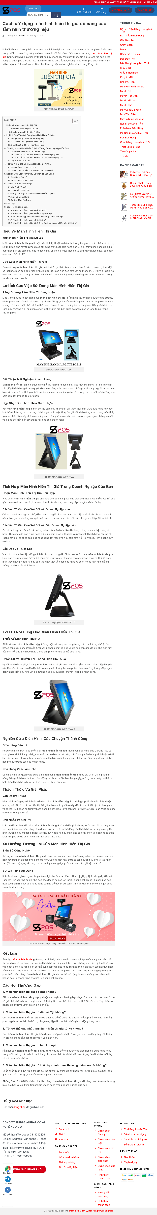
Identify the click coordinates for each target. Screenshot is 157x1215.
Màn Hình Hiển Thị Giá (132, 86)
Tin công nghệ (128, 151)
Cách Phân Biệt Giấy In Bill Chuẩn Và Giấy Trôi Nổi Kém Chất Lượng (141, 217)
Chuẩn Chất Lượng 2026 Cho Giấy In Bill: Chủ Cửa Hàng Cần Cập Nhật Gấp (141, 184)
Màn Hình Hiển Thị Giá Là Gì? (24, 129)
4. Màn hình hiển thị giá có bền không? (28, 220)
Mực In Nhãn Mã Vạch (132, 119)
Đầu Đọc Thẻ (127, 58)
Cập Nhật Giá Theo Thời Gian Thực (27, 145)
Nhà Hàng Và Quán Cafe (22, 180)
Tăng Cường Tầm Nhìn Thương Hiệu (28, 138)
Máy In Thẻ (126, 105)
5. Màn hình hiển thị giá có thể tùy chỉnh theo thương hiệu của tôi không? (44, 223)
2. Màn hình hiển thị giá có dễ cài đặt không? (31, 213)
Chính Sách (126, 45)
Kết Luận (10, 203)
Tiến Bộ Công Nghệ (20, 197)
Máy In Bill (125, 91)
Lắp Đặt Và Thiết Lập (20, 160)
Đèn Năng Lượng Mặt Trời (134, 63)
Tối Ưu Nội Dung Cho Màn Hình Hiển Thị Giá (28, 164)
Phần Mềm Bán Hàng (131, 128)
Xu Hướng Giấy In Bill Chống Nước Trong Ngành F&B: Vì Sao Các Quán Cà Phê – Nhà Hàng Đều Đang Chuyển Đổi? (141, 195)
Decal (123, 49)
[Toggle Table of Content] (73, 121)
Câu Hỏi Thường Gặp (17, 207)
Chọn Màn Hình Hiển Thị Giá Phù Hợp (28, 152)
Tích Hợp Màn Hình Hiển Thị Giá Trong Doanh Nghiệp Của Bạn (37, 148)
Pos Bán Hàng (128, 137)
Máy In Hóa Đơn (129, 96)
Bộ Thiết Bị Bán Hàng (132, 35)
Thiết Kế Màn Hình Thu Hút (23, 167)
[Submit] (56, 15)
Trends (124, 156)
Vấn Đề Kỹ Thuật (19, 187)
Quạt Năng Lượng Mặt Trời (135, 142)
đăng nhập (19, 1107)
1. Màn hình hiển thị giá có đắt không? (28, 210)
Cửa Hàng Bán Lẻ (19, 177)
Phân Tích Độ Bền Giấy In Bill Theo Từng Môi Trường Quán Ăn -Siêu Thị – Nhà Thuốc (142, 174)
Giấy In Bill (125, 68)
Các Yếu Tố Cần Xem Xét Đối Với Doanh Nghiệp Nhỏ (37, 155)
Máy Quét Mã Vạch (130, 109)
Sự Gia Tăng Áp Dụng (21, 200)
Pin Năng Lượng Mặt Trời (134, 133)
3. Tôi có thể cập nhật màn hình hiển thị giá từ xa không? (37, 216)
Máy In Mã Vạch (128, 100)
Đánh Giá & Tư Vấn (130, 54)
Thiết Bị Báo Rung (130, 147)
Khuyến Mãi (126, 77)
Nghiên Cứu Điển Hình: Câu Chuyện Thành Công (30, 174)
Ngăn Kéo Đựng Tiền (131, 123)
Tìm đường (8, 1170)
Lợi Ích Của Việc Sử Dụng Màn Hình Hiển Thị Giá (30, 135)
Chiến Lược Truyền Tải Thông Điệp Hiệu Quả (32, 170)
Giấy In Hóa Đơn (129, 72)
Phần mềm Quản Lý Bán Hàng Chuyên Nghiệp (91, 1211)
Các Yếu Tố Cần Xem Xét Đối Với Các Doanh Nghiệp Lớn (39, 157)
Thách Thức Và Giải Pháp (19, 183)
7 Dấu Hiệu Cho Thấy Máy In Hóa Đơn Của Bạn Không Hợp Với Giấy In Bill (141, 206)
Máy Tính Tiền (128, 114)
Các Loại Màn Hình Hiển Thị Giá (25, 132)
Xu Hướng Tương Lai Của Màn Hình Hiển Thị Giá (30, 193)
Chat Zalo (8, 1180)
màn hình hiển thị (22, 959)
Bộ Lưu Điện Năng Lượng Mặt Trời (136, 30)
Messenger (8, 1191)
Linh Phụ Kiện (127, 82)
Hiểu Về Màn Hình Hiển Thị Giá (21, 125)
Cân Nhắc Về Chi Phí (20, 190)
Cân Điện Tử (127, 40)
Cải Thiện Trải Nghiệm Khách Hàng (27, 142)
